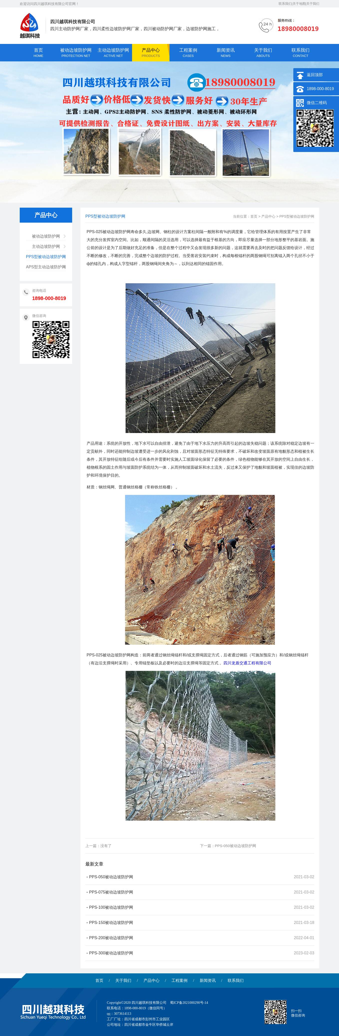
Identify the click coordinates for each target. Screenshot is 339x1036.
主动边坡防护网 (46, 246)
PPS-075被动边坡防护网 (111, 892)
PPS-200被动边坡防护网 (111, 938)
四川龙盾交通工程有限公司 (247, 663)
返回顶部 (315, 75)
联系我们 (236, 980)
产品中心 (268, 216)
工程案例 (179, 980)
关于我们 (123, 980)
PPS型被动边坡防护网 (46, 257)
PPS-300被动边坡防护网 (111, 953)
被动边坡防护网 (46, 236)
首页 (253, 216)
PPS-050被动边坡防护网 (235, 846)
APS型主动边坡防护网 (46, 267)
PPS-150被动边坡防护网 (111, 922)
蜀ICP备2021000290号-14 (189, 1003)
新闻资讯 (208, 980)
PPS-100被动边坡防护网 (111, 907)
